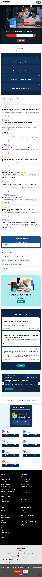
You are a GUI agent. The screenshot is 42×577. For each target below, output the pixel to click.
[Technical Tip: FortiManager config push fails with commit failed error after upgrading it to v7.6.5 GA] (21, 338)
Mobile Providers (5, 501)
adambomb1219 (23, 414)
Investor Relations (5, 532)
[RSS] (22, 525)
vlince (6, 264)
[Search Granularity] (11, 35)
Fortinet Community (25, 512)
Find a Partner (24, 481)
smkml (5, 219)
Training (2, 512)
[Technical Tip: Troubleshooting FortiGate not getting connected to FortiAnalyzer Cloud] (21, 354)
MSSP (2, 499)
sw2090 (7, 441)
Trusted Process (25, 495)
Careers (2, 527)
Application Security (5, 486)
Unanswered (16, 103)
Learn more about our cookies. (24, 568)
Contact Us (23, 517)
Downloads (3, 522)
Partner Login (24, 486)
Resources (3, 515)
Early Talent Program (5, 530)
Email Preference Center (27, 515)
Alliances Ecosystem (26, 479)
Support (2, 520)
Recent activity (6, 103)
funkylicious (8, 431)
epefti (5, 132)
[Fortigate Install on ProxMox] (21, 383)
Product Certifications (26, 499)
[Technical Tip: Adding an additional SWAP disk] (21, 323)
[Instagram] (36, 521)
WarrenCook (6, 194)
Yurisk (6, 450)
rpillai (5, 119)
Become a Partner (25, 484)
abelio (27, 450)
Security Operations (5, 484)
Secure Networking (5, 479)
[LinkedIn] (32, 521)
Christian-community (9, 260)
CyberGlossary (4, 525)
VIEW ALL (6, 244)
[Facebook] (22, 521)
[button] (21, 574)
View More (20, 301)
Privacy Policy (6, 564)
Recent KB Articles (26, 103)
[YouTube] (29, 521)
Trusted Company (25, 492)
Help (33, 2)
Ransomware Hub (5, 517)
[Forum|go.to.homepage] (6, 2)
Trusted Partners (25, 497)
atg (4, 169)
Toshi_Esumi (29, 441)
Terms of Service (6, 562)
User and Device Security (6, 481)
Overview (3, 494)
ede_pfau (7, 460)
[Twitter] (26, 521)
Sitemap (2, 537)
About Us (3, 510)
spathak (5, 144)
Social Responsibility (5, 535)
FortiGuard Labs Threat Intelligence (9, 489)
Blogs (22, 510)
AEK (27, 431)
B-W (6, 256)
